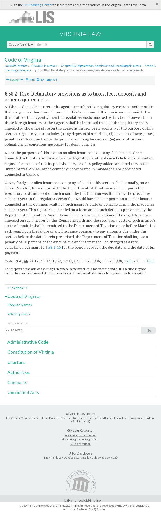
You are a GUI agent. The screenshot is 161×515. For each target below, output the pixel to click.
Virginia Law (80, 33)
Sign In (101, 509)
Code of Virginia (21, 44)
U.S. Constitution (80, 443)
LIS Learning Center (38, 5)
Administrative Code (28, 342)
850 (150, 261)
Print (30, 79)
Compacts (17, 382)
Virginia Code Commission (80, 434)
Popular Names (19, 305)
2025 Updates (18, 314)
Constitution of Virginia (30, 352)
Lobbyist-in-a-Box (90, 500)
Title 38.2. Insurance (44, 66)
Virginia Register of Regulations (81, 439)
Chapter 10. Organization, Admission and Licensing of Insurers (101, 66)
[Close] (157, 4)
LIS (34, 17)
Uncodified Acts (23, 392)
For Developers (80, 453)
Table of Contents (16, 66)
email (52, 79)
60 (129, 261)
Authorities (18, 372)
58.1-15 (54, 247)
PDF (41, 79)
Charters (16, 362)
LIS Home (70, 500)
